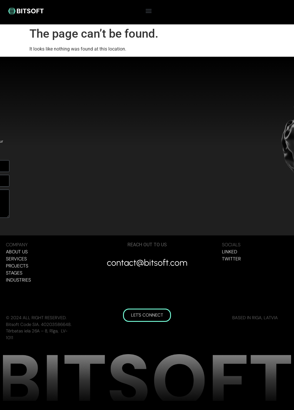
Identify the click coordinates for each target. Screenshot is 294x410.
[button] (149, 11)
